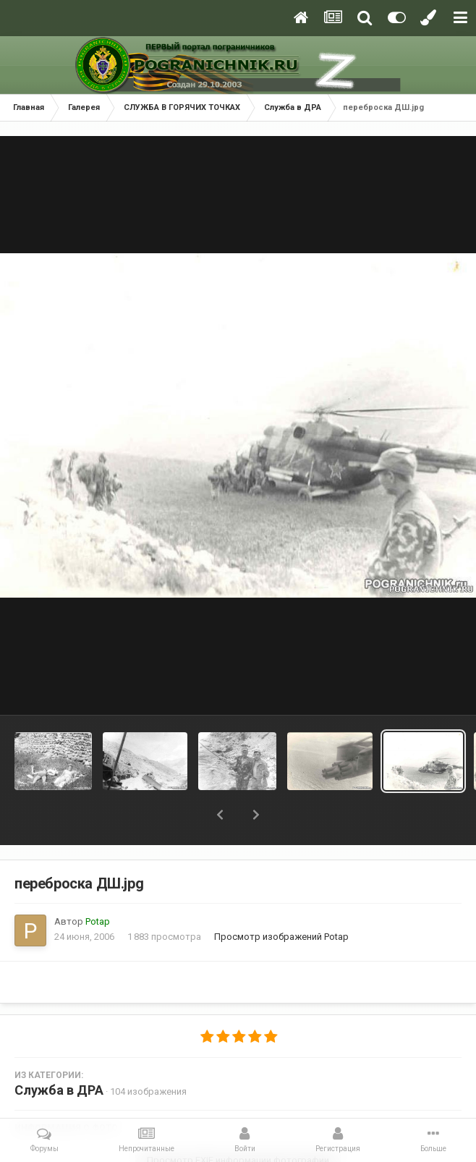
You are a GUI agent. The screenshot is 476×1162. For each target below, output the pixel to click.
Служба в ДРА (58, 1090)
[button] (220, 815)
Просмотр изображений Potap (281, 936)
